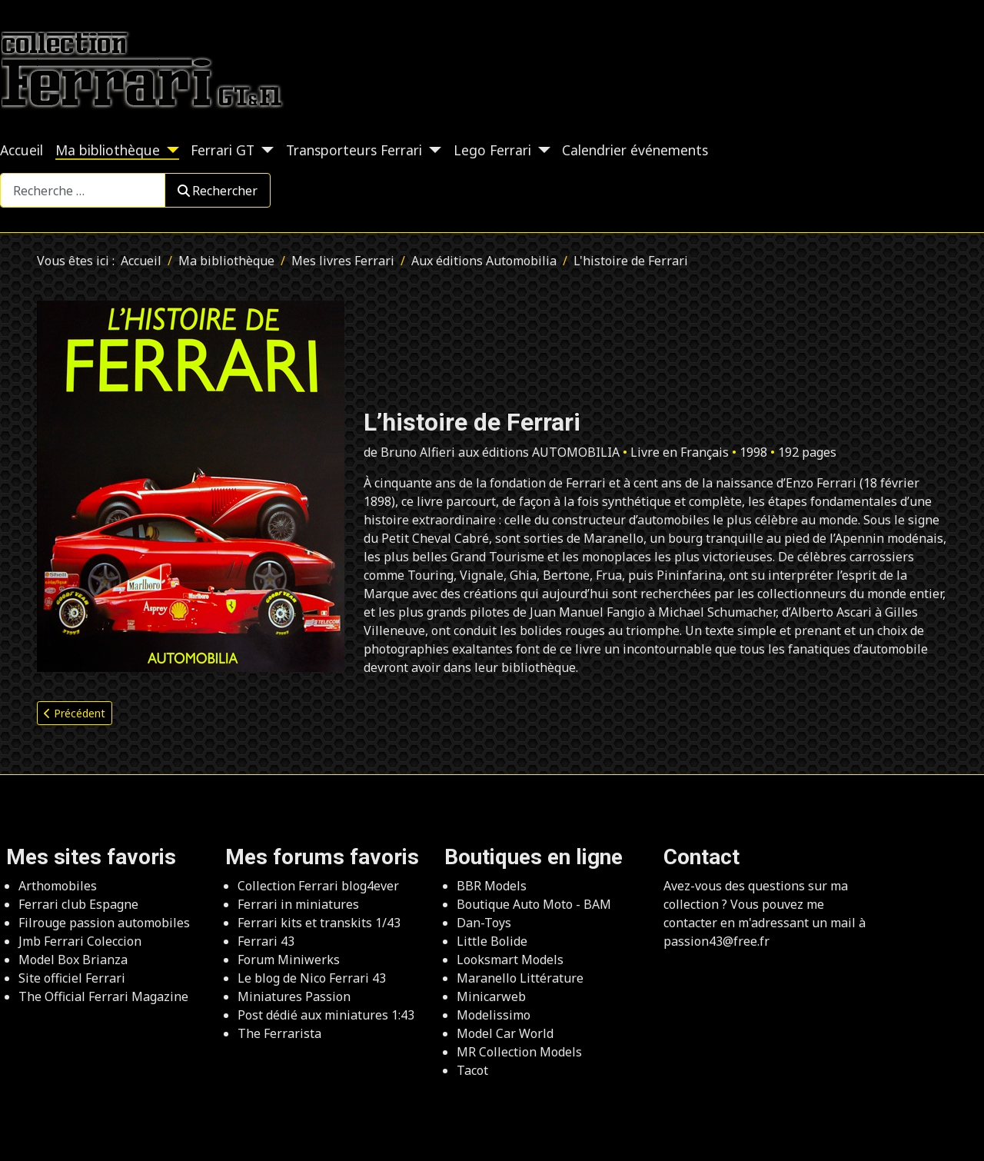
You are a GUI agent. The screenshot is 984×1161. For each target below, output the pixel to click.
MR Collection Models (519, 1051)
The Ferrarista (279, 1033)
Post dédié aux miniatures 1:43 (326, 1014)
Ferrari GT (222, 150)
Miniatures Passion (294, 996)
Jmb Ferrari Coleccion (79, 941)
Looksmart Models (510, 959)
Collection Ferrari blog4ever (318, 885)
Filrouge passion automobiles (104, 922)
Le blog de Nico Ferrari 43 (312, 978)
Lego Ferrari (492, 150)
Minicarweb (491, 996)
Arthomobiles (57, 885)
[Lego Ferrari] (540, 150)
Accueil (21, 150)
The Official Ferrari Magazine (103, 996)
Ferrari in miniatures (298, 904)
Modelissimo (493, 1014)
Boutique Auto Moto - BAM (534, 904)
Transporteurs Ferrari (354, 150)
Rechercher (218, 190)
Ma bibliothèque (107, 150)
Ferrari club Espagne (78, 904)
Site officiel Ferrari (71, 978)
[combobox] (82, 190)
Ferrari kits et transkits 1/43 (319, 922)
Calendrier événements (635, 150)
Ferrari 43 (266, 941)
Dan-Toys (484, 922)
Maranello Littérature (520, 978)
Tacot (472, 1070)
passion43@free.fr (716, 941)
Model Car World (505, 1033)
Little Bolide (492, 941)
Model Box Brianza (73, 959)
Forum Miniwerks (289, 959)
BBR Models (492, 885)
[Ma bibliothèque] (169, 150)
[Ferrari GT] (264, 150)
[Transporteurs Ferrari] (431, 150)
